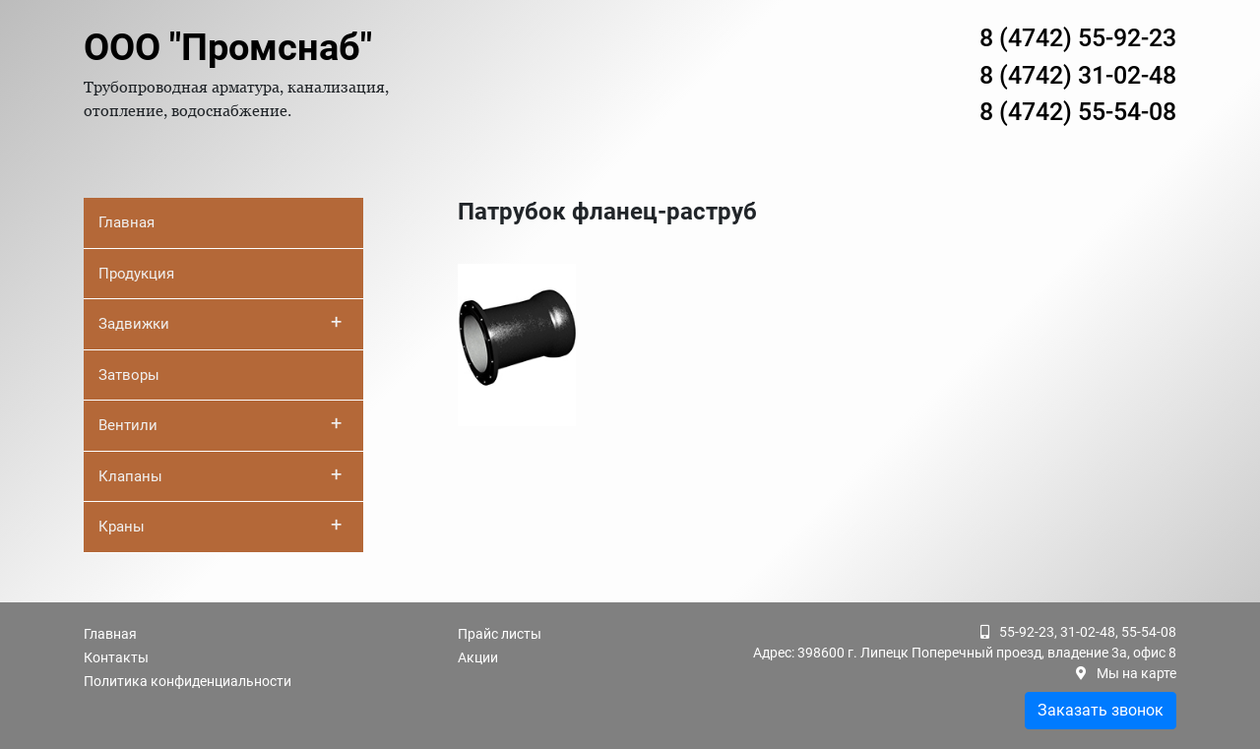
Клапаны (220, 474)
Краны (220, 524)
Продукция (136, 273)
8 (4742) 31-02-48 (1077, 75)
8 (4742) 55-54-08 (1077, 111)
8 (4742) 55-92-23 (1077, 38)
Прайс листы (499, 634)
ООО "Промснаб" (228, 47)
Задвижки (220, 322)
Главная (126, 222)
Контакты (116, 657)
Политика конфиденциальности (187, 681)
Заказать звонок (1101, 710)
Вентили (220, 423)
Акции (478, 657)
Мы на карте (1136, 673)
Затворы (128, 375)
